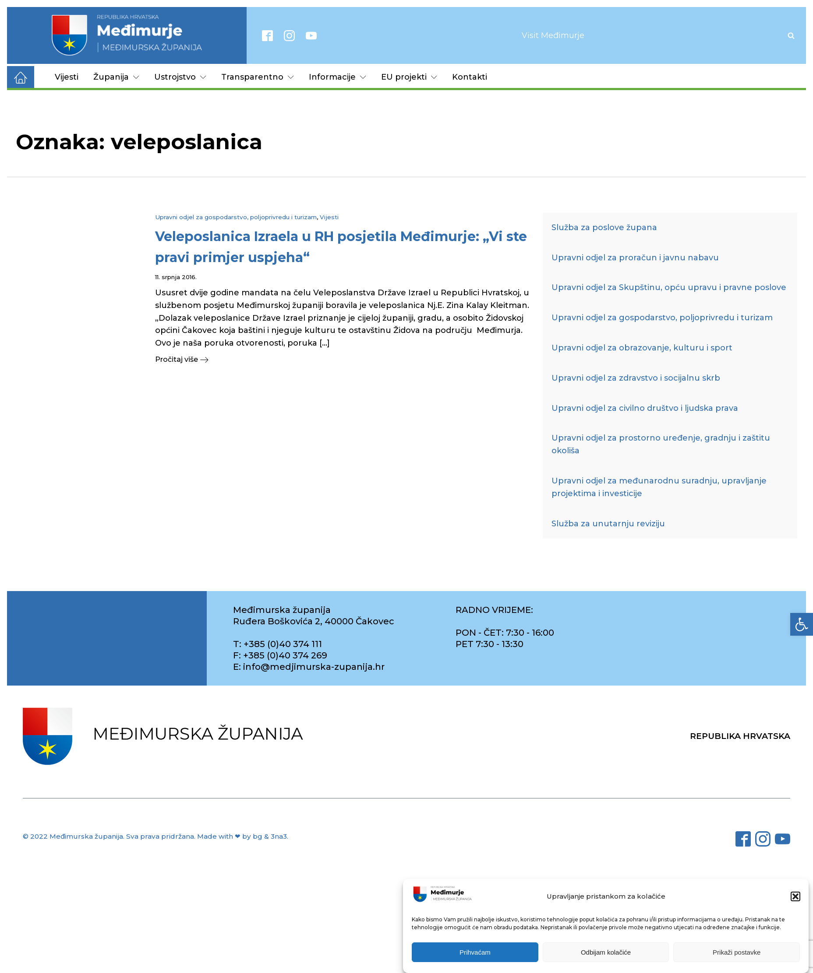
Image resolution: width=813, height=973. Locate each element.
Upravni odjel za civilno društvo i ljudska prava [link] (644, 408)
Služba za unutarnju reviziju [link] (608, 523)
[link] (801, 624)
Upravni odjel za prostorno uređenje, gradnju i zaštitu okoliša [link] (660, 444)
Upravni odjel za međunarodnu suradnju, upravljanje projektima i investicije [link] (659, 487)
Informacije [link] (337, 77)
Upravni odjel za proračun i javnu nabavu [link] (635, 257)
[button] (795, 897)
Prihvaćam (475, 953)
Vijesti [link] (66, 77)
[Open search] (791, 35)
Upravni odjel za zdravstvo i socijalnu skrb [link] (635, 378)
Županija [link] (116, 77)
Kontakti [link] (469, 77)
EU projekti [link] (409, 77)
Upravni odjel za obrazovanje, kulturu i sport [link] (641, 348)
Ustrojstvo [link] (180, 77)
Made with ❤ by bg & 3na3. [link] (242, 836)
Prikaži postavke (736, 953)
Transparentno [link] (257, 77)
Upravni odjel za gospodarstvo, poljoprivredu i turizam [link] (236, 217)
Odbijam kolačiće (606, 953)
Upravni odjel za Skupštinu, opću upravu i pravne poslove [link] (668, 287)
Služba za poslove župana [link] (604, 227)
